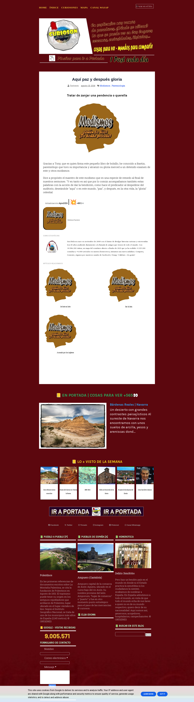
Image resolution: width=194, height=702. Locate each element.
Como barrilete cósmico (145, 442)
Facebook (53, 477)
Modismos (105, 85)
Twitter (68, 477)
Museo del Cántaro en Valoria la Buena (68, 444)
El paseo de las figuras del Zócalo (125, 444)
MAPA (84, 7)
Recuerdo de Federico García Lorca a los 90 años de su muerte (58, 661)
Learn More (148, 694)
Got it (162, 694)
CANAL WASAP (99, 7)
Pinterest (114, 477)
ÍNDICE (54, 7)
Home (43, 7)
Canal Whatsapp (132, 477)
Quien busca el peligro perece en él (56, 679)
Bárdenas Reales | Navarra (129, 357)
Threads (82, 477)
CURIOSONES (69, 7)
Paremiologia (118, 85)
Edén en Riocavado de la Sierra (106, 444)
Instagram (98, 477)
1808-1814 (87, 442)
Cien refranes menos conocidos (49, 444)
